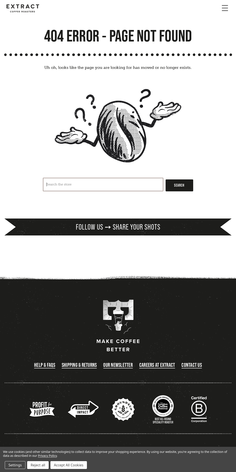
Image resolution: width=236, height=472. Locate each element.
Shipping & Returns (79, 365)
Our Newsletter (118, 365)
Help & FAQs (44, 365)
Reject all (38, 465)
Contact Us (191, 365)
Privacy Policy (47, 456)
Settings (15, 465)
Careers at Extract (157, 365)
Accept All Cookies (68, 465)
